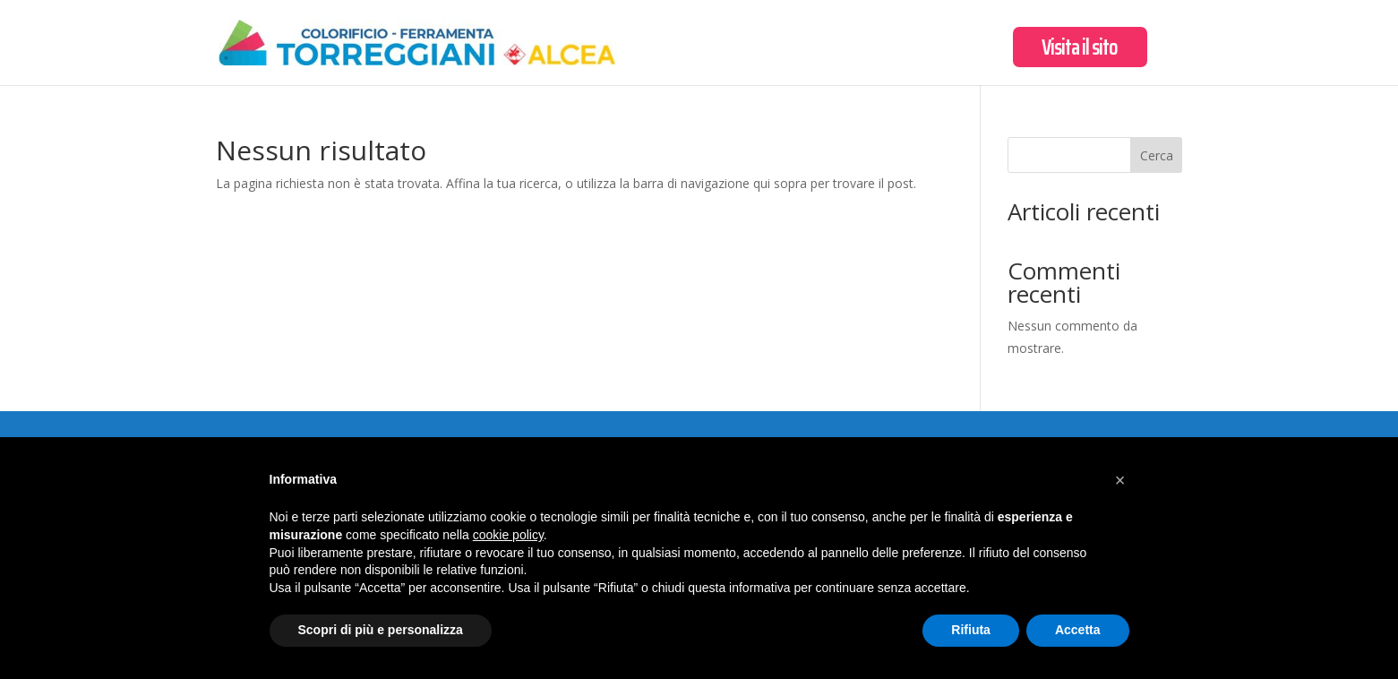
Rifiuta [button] (971, 630)
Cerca (1156, 155)
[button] (1120, 480)
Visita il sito (1080, 52)
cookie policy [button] (508, 535)
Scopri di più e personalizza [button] (380, 630)
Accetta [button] (1078, 630)
